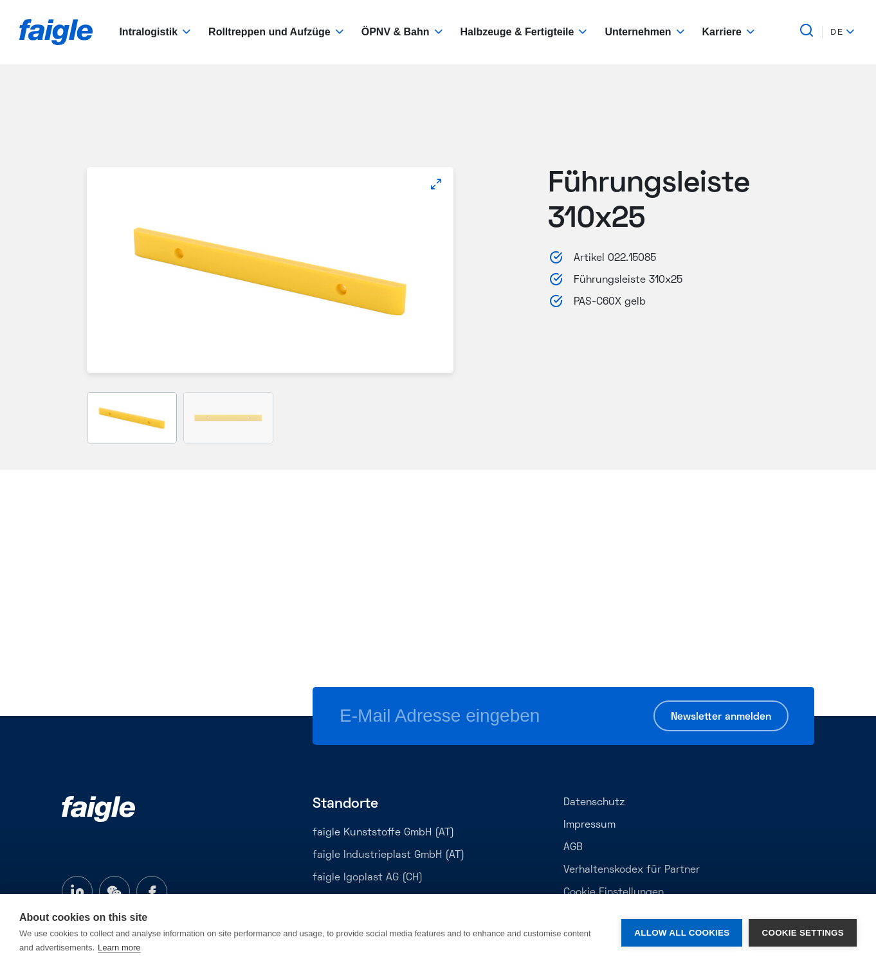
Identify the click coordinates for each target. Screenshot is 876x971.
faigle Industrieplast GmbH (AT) (388, 855)
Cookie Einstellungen (613, 892)
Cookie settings (803, 933)
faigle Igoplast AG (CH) (368, 877)
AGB (573, 847)
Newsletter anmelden (721, 717)
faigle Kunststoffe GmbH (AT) (383, 832)
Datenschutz (594, 802)
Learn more (119, 947)
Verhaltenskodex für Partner (631, 870)
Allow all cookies (681, 933)
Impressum (589, 825)
